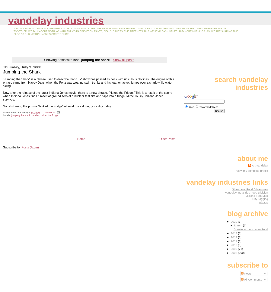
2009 (234, 248)
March (238, 225)
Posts (246, 273)
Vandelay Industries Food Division (246, 192)
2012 (234, 237)
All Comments (251, 279)
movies (36, 115)
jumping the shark (20, 115)
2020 (234, 221)
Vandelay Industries (56, 20)
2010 (234, 245)
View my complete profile (252, 170)
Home (81, 139)
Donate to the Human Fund (251, 229)
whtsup (263, 202)
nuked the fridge (49, 115)
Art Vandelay (260, 165)
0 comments (48, 112)
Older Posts (167, 139)
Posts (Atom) (30, 147)
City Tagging (260, 198)
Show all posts (123, 60)
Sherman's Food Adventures (250, 189)
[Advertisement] (47, 48)
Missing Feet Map (256, 195)
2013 (234, 233)
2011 (234, 241)
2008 (234, 252)
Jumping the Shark (22, 71)
